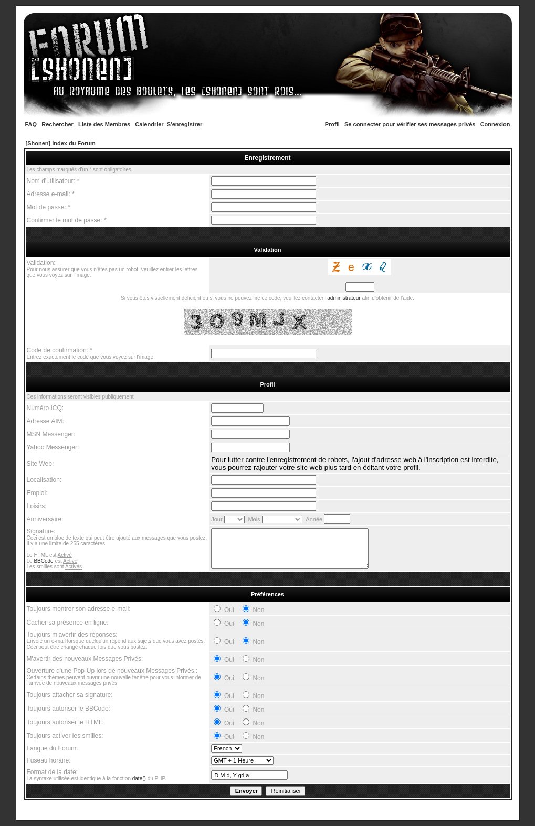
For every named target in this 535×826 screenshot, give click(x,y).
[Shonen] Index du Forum (61, 143)
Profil (332, 124)
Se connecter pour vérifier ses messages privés (409, 124)
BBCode (43, 561)
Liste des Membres (104, 124)
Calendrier (149, 124)
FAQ (31, 124)
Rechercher (57, 124)
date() (139, 778)
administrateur (343, 298)
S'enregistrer (184, 124)
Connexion (495, 124)
